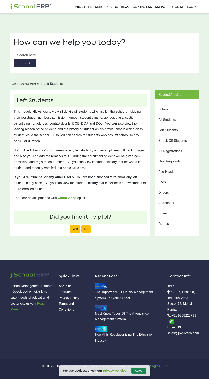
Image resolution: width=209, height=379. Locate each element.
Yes (75, 229)
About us (65, 286)
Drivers (163, 192)
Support (162, 7)
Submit (24, 63)
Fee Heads (166, 171)
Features (95, 7)
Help (13, 83)
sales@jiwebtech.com (183, 333)
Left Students (168, 130)
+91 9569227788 (183, 315)
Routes (163, 223)
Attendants (166, 203)
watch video (67, 198)
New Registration (170, 161)
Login (192, 7)
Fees (162, 182)
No (86, 229)
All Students (167, 119)
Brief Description (29, 83)
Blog (125, 7)
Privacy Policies (114, 370)
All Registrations (170, 151)
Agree (138, 370)
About (80, 7)
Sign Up (178, 7)
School (163, 109)
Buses (162, 213)
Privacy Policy (69, 298)
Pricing (112, 7)
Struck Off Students (172, 140)
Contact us (142, 7)
